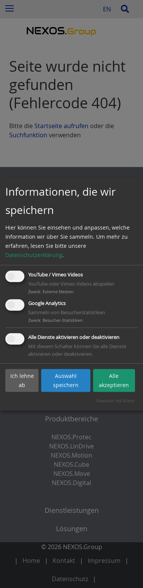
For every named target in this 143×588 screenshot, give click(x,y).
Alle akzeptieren (114, 380)
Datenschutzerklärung (33, 255)
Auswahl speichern (66, 380)
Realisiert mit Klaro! (115, 400)
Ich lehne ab (22, 380)
